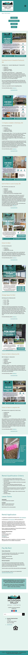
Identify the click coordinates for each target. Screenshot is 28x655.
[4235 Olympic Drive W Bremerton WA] (14, 265)
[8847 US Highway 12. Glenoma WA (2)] (14, 324)
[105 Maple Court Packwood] (14, 33)
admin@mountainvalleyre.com (7, 572)
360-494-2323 (9, 624)
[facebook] (12, 611)
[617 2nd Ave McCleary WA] (14, 213)
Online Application (22, 517)
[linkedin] (16, 611)
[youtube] (14, 611)
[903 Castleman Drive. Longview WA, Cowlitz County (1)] (14, 381)
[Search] (23, 614)
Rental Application (11, 519)
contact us (14, 88)
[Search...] (12, 614)
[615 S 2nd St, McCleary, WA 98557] (14, 95)
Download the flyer (14, 90)
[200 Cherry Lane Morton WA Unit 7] (14, 156)
